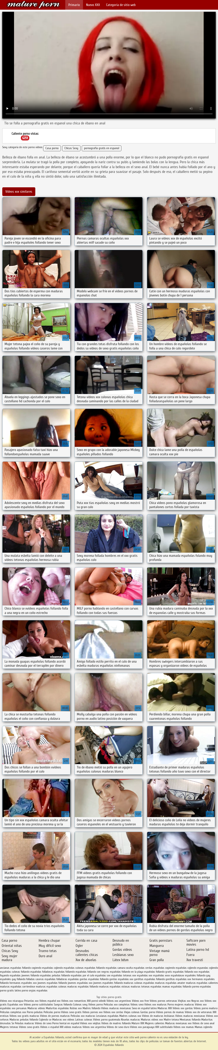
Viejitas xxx (184, 1001)
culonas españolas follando (90, 968)
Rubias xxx (76, 1008)
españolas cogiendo (164, 968)
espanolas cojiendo (207, 968)
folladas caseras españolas (41, 979)
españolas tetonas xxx (123, 975)
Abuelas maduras (131, 1019)
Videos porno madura (205, 1008)
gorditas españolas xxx (178, 979)
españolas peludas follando (55, 975)
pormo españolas (201, 986)
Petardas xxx (31, 1001)
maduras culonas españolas (139, 983)
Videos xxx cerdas (113, 1012)
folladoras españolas (67, 979)
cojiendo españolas (64, 968)
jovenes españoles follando (108, 983)
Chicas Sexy (71, 148)
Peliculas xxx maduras (83, 1016)
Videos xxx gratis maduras (24, 1016)
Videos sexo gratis (71, 1012)
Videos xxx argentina (95, 1027)
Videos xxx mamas (183, 1027)
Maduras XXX (165, 1008)
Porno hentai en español (65, 1023)
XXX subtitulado (164, 1027)
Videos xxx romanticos (73, 1001)
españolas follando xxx (185, 971)
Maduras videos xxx (152, 1019)
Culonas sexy (80, 1004)
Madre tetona (171, 1019)
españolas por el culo (82, 975)
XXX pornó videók (97, 1001)
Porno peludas (35, 1012)
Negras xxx (198, 1001)
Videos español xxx (50, 1001)
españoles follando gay (197, 975)
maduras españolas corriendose (17, 986)
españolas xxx (144, 975)
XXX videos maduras (71, 1027)
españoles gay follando (12, 979)
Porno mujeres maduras (181, 1004)
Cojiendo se (45, 1019)
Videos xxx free (141, 1001)
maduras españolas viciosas (114, 986)
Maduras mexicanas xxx (178, 1023)
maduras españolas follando (82, 986)
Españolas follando (33, 4)
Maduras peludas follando (23, 1019)
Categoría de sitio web (121, 5)
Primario (74, 5)
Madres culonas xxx (130, 1016)
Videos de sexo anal (203, 1023)
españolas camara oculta (119, 968)
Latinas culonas (83, 1019)
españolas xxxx (161, 975)
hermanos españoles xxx (23, 983)
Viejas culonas (132, 1012)
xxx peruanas (19, 1008)
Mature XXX (138, 1023)
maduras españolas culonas (51, 986)
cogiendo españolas (42, 968)
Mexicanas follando (190, 1019)
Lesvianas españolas (107, 1016)
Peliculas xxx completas (117, 1004)
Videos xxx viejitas (90, 1023)
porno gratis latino (10, 990)
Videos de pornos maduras (55, 1016)
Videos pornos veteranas (163, 1001)
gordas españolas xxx (121, 979)
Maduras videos (36, 1008)
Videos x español (49, 1027)
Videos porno (95, 1004)
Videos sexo (136, 1004)
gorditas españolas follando (149, 979)
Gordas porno (147, 1012)
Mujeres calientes (154, 1023)
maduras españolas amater (170, 983)
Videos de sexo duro (118, 1027)
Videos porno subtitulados (38, 1004)
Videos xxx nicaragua (11, 1001)
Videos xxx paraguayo (142, 1027)
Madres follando (92, 1008)
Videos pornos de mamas (170, 1012)
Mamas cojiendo (203, 1027)
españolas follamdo (64, 971)
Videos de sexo (43, 1023)
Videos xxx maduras (155, 1004)
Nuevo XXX (93, 5)
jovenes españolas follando (52, 983)
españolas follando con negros (92, 971)
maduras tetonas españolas (146, 986)
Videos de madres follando (116, 1023)
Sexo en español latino (144, 1008)
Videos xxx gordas (183, 1008)
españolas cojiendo (186, 968)
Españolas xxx (15, 1004)
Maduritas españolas (57, 1008)
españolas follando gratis (158, 971)
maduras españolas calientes (202, 983)
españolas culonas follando (15, 971)
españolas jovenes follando (24, 975)
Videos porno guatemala (106, 1019)
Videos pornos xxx (92, 1012)
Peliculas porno (52, 1012)
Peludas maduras (24, 1023)
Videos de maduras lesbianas (158, 1016)
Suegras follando (63, 1004)
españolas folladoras (41, 971)
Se (13, 1023)
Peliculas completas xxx (13, 1012)
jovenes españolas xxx (80, 983)
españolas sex (102, 975)
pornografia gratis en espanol (101, 148)
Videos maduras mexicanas (116, 1008)
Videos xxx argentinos (119, 1001)
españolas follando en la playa (126, 971)
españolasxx (177, 975)
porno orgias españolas (34, 990)
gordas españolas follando (94, 979)
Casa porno (52, 148)
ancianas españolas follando (15, 968)
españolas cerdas (143, 968)
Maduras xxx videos (63, 1019)
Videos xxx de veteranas (198, 1012)
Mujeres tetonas (9, 1027)
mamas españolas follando (176, 986)
